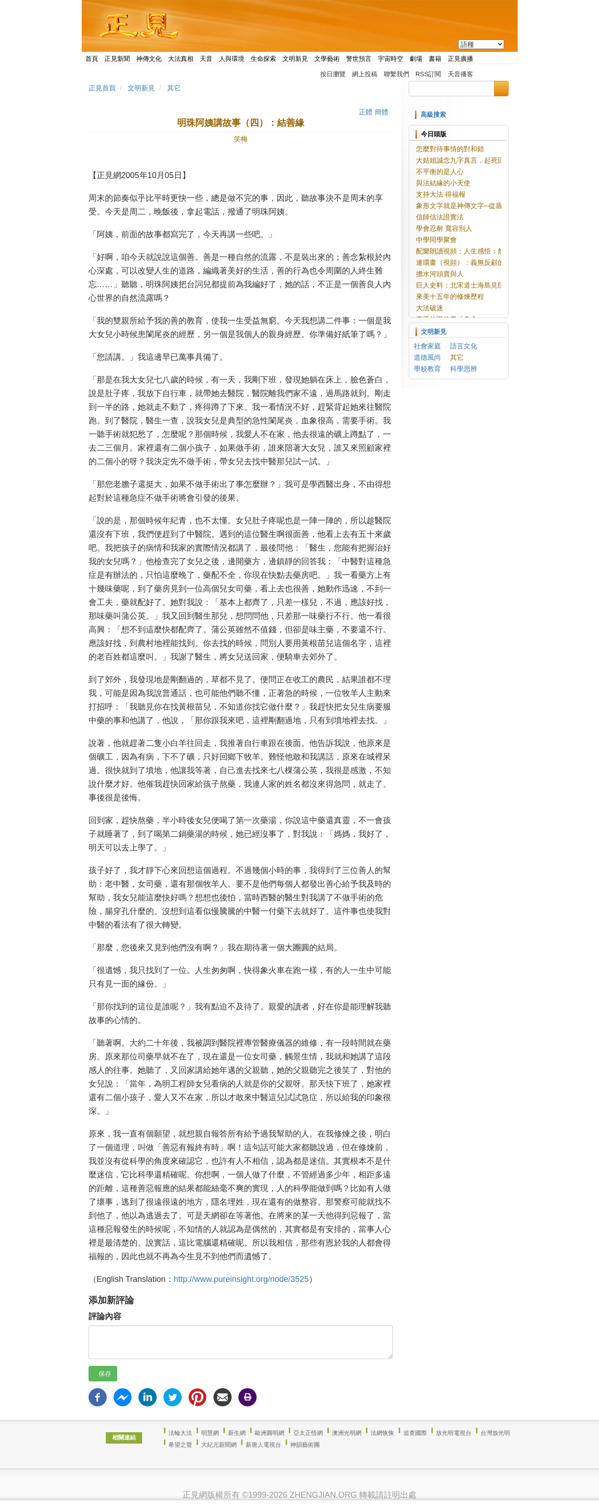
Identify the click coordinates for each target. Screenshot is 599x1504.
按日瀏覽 (333, 74)
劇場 (416, 58)
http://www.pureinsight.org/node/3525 (241, 1279)
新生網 (237, 1433)
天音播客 (460, 74)
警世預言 (358, 58)
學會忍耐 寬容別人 (444, 228)
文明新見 (295, 58)
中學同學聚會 (436, 239)
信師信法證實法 (440, 217)
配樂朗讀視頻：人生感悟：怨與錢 (467, 251)
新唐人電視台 (263, 1444)
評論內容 (105, 1316)
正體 (365, 112)
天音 (206, 58)
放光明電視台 (453, 1433)
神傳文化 (149, 58)
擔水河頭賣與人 (440, 274)
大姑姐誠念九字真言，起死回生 (463, 160)
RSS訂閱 (428, 74)
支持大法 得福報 (440, 194)
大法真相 (180, 58)
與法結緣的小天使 (443, 183)
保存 (102, 1374)
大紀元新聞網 (219, 1444)
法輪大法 (180, 1433)
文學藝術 (327, 58)
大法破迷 (429, 308)
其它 (174, 88)
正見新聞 (117, 58)
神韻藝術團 (305, 1444)
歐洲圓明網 (269, 1433)
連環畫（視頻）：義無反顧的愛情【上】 (477, 262)
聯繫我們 (396, 74)
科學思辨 (463, 368)
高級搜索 (433, 114)
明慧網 (210, 1433)
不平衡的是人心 (440, 171)
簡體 (381, 112)
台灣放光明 (495, 1433)
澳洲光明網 (346, 1433)
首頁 (91, 58)
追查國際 (415, 1433)
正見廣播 (460, 58)
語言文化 (463, 346)
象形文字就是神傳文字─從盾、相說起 (473, 205)
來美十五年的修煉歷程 (450, 296)
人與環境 (231, 58)
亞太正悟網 (308, 1433)
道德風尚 (427, 357)
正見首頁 (102, 88)
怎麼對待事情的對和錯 (450, 149)
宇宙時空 (390, 58)
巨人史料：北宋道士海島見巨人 (463, 285)
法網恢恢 (382, 1433)
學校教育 (427, 368)
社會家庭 (427, 346)
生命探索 (263, 58)
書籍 (435, 58)
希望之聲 (180, 1444)
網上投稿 (364, 74)
